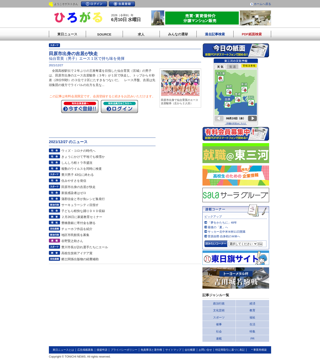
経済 (252, 303)
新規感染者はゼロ (73, 193)
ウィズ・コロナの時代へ (78, 150)
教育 (252, 310)
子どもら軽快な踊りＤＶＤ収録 (83, 211)
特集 (252, 331)
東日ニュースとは (63, 349)
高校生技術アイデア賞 (76, 253)
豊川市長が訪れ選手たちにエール (84, 247)
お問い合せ (205, 349)
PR (252, 338)
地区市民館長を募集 (75, 235)
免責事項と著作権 (151, 349)
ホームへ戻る (262, 4)
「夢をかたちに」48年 (222, 222)
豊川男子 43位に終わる (77, 174)
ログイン (94, 3)
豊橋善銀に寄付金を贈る (78, 223)
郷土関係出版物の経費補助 (80, 259)
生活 (252, 324)
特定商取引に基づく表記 (230, 349)
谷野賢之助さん (72, 241)
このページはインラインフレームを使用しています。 (236, 92)
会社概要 (190, 349)
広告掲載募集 (85, 349)
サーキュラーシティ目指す (80, 205)
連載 (219, 338)
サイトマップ (173, 349)
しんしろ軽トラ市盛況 (76, 162)
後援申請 (102, 349)
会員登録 (122, 3)
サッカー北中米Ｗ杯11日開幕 (227, 231)
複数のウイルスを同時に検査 (81, 168)
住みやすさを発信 (73, 180)
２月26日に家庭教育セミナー (81, 217)
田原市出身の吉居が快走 (78, 187)
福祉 (252, 317)
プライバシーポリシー (124, 349)
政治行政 (219, 303)
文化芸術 (219, 310)
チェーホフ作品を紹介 (76, 229)
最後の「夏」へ (218, 227)
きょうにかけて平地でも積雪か (83, 156)
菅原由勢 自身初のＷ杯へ (224, 236)
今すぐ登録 (79, 106)
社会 (219, 331)
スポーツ (219, 317)
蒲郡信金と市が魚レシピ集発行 (83, 199)
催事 (219, 324)
